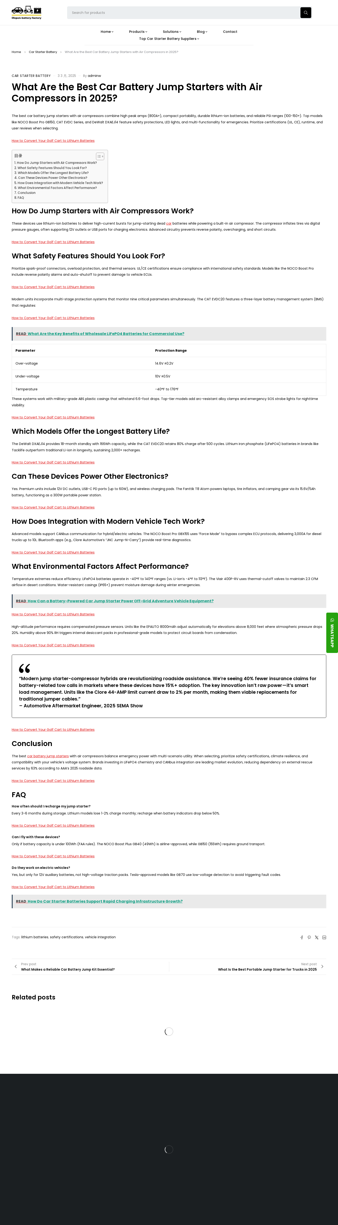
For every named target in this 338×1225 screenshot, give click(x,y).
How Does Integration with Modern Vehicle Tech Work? (60, 183)
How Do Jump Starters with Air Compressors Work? (57, 163)
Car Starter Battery (43, 52)
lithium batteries (34, 937)
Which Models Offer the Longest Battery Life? (53, 173)
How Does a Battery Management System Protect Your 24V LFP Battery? (205, 1143)
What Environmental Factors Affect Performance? (57, 188)
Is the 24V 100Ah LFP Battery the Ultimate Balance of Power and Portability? (209, 1108)
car (169, 223)
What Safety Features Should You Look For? (52, 168)
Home (16, 52)
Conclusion (26, 193)
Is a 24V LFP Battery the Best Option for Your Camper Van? (210, 1193)
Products (146, 1094)
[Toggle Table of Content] (97, 156)
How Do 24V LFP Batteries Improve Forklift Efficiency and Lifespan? (208, 1161)
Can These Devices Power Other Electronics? (52, 178)
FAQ (21, 198)
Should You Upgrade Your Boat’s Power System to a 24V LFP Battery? (208, 1177)
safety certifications (66, 937)
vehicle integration (100, 937)
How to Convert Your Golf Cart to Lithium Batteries (53, 140)
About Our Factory (104, 1094)
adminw (94, 75)
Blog (193, 1094)
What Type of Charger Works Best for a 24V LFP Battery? (207, 1124)
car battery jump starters (48, 756)
